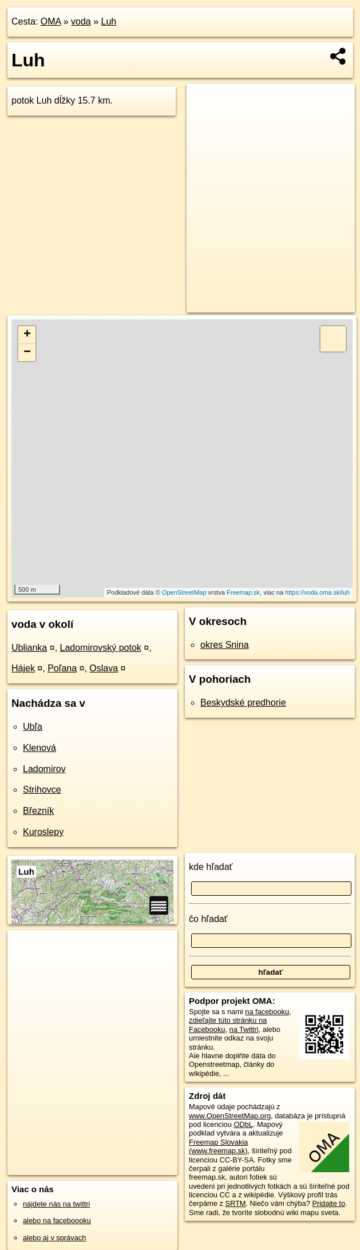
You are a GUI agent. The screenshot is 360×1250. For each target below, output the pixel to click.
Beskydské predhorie (243, 702)
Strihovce (42, 789)
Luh (109, 21)
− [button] (27, 352)
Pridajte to (328, 1203)
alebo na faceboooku (57, 1220)
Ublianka (29, 647)
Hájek (23, 668)
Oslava (103, 668)
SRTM (235, 1203)
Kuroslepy (43, 832)
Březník (38, 811)
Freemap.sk (243, 592)
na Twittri (244, 1029)
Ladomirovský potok (100, 647)
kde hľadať (211, 867)
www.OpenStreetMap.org (230, 1115)
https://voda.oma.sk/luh (317, 592)
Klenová (39, 748)
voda (81, 21)
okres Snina (224, 645)
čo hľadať (208, 919)
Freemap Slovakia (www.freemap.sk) (218, 1146)
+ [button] (27, 334)
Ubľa (32, 726)
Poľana (62, 668)
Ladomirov (44, 769)
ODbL (243, 1124)
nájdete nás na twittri (56, 1204)
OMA (51, 21)
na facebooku (267, 1011)
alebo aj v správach (54, 1237)
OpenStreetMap (184, 592)
